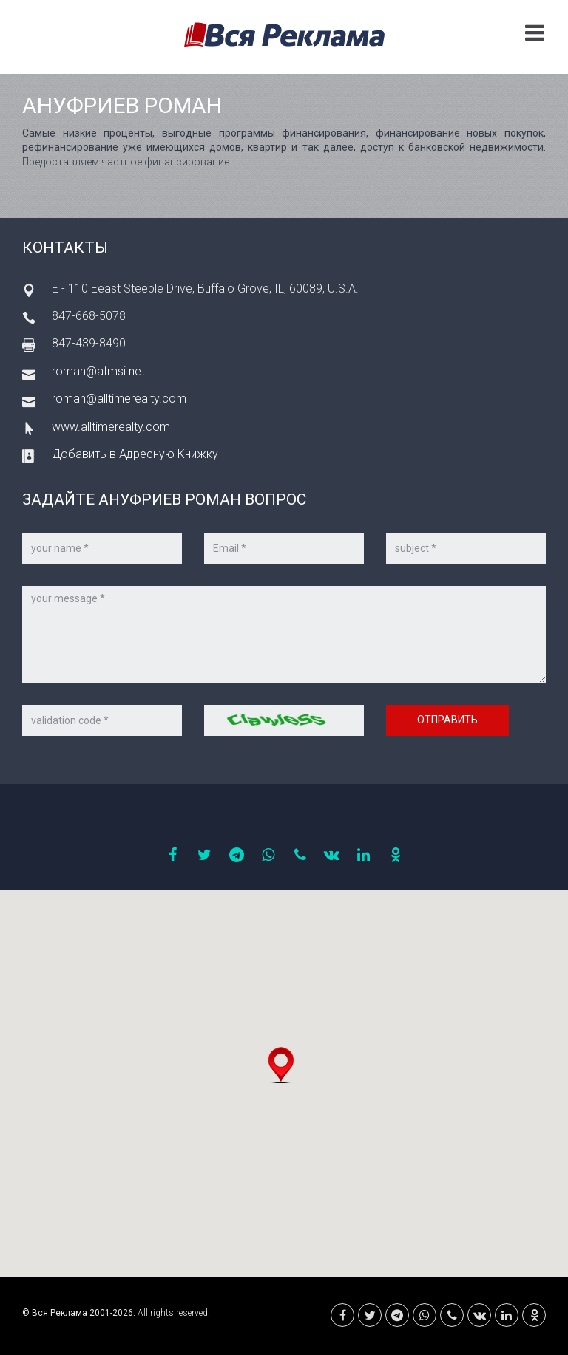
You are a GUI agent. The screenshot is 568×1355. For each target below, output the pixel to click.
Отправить (447, 720)
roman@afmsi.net (98, 371)
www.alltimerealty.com (111, 427)
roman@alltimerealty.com (119, 399)
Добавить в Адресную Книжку (135, 454)
